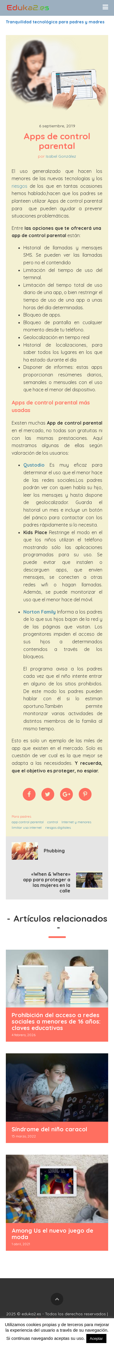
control (52, 822)
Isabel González (61, 156)
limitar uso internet (27, 827)
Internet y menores (76, 822)
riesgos (19, 186)
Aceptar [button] (96, 1338)
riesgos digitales (58, 827)
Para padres (21, 816)
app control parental (28, 822)
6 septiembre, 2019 (57, 125)
